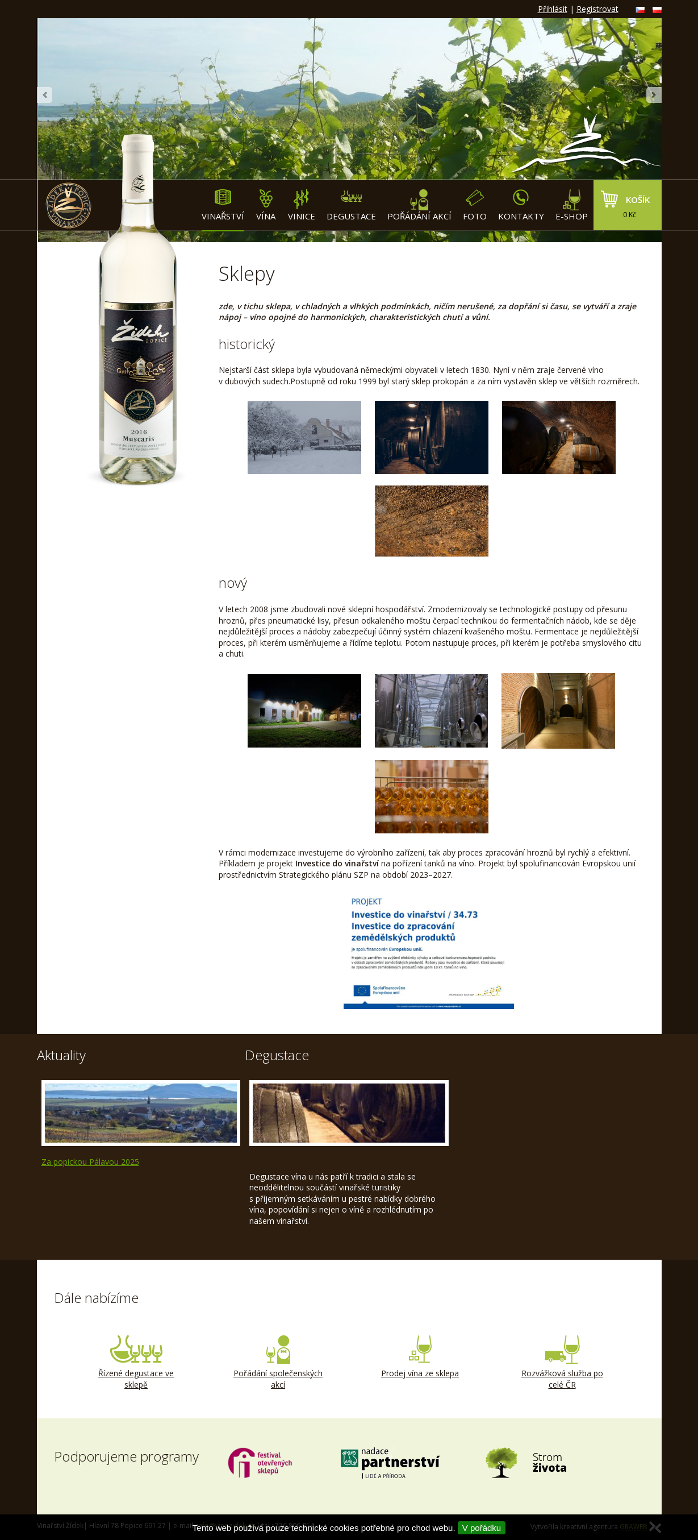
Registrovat (597, 8)
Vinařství (223, 205)
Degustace (351, 205)
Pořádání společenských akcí (278, 1362)
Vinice (301, 205)
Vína (266, 205)
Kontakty (521, 205)
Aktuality (61, 1054)
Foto (475, 205)
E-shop (571, 205)
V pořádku (481, 1528)
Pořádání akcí (419, 205)
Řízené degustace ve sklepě (136, 1362)
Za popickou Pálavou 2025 (90, 1161)
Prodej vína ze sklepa (420, 1357)
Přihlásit (552, 8)
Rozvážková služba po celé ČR (562, 1362)
